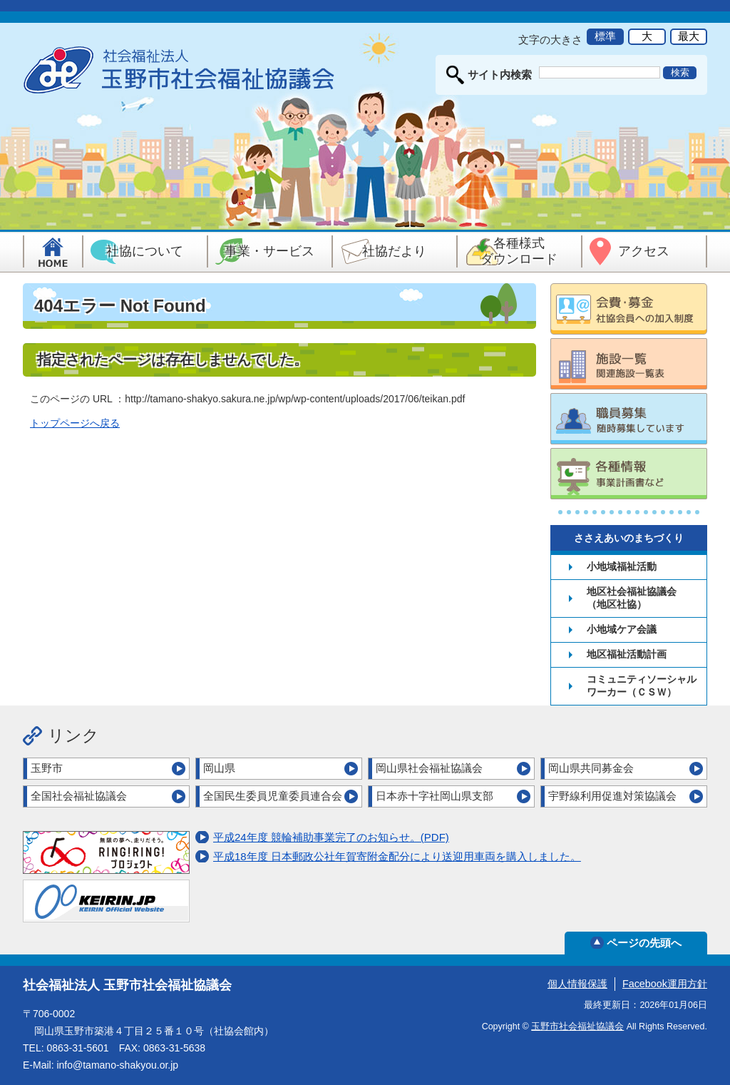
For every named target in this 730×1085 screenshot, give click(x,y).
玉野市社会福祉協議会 (577, 1026)
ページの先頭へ (644, 943)
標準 (605, 36)
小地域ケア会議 (622, 629)
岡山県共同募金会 (591, 768)
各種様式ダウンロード (518, 251)
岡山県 (219, 768)
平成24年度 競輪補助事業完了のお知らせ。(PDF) (331, 837)
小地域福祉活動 (622, 566)
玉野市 (47, 768)
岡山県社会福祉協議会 (429, 768)
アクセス (643, 251)
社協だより (394, 251)
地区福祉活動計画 (627, 654)
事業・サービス (269, 251)
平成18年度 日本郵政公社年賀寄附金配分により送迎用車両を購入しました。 (397, 856)
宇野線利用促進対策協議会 (612, 796)
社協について (144, 251)
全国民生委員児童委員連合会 (272, 796)
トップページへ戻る (75, 423)
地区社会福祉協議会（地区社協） (632, 598)
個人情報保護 (577, 983)
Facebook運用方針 (664, 983)
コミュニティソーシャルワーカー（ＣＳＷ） (641, 685)
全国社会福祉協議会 (79, 796)
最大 (688, 36)
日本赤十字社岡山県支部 (434, 796)
